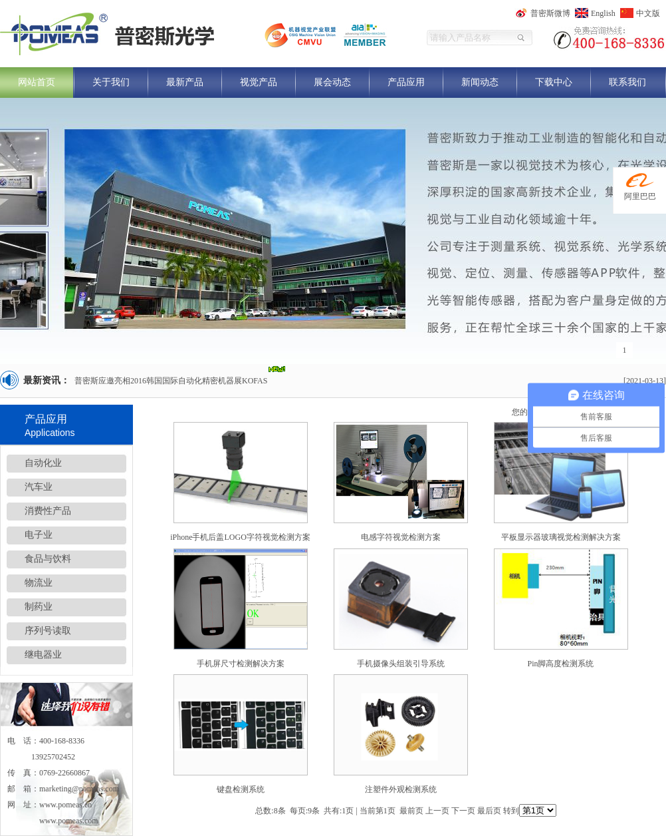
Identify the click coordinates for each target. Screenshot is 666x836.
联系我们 (627, 82)
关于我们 (111, 82)
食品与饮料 (48, 559)
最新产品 (184, 82)
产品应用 (406, 82)
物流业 (39, 583)
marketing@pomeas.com (79, 788)
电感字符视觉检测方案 (401, 537)
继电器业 (43, 655)
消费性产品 (48, 511)
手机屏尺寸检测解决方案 (240, 663)
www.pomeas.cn (65, 804)
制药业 (39, 607)
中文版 (648, 13)
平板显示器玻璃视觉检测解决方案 (561, 537)
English (603, 13)
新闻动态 (480, 82)
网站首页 (36, 82)
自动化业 (43, 463)
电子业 (39, 535)
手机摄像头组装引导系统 (401, 663)
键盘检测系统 (241, 789)
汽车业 (39, 487)
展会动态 (332, 82)
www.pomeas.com (68, 820)
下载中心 (553, 82)
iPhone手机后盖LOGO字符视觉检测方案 (240, 537)
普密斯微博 (550, 13)
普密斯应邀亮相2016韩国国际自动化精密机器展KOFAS (170, 380)
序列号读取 (48, 631)
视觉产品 (258, 82)
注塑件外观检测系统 (401, 789)
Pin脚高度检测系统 (560, 663)
